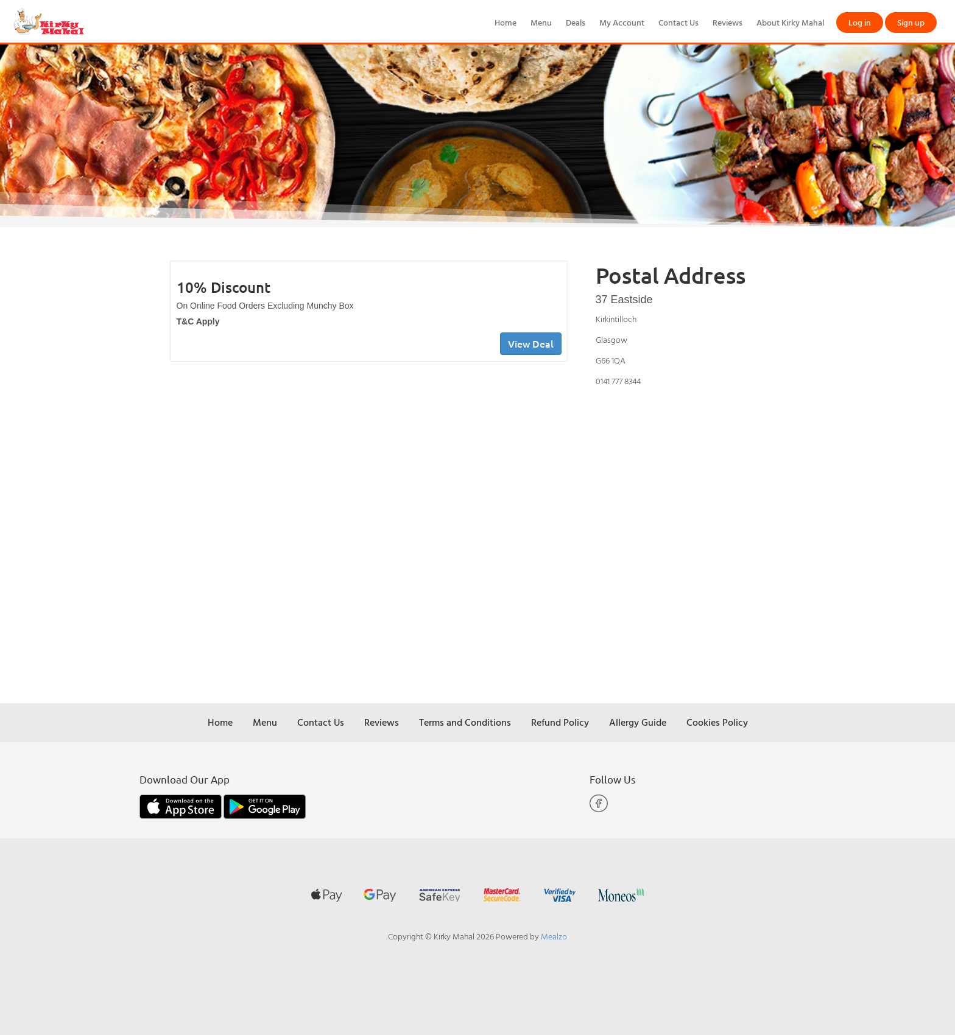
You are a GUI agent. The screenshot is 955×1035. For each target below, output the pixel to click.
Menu (541, 22)
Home (505, 22)
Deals (575, 22)
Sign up (911, 22)
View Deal (531, 343)
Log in (859, 22)
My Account (621, 22)
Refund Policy (560, 722)
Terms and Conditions (465, 722)
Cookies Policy (717, 722)
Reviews (727, 22)
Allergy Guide (637, 722)
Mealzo (554, 936)
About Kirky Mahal (790, 22)
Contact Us (678, 22)
